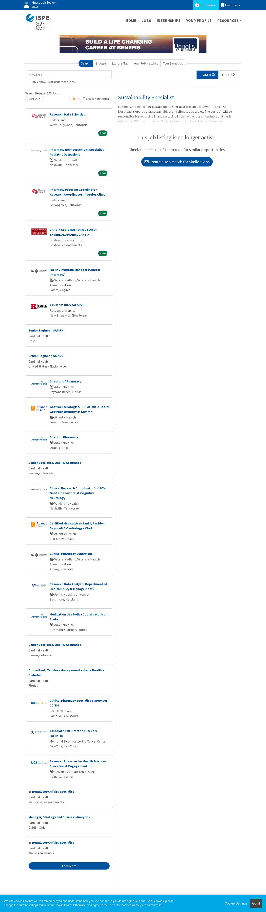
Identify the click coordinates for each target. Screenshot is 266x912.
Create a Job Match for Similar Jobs (177, 161)
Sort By (33, 99)
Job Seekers (206, 4)
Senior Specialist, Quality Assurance (54, 463)
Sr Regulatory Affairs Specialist (51, 791)
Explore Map (120, 63)
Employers (230, 4)
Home (131, 20)
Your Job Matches (146, 63)
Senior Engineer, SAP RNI (46, 330)
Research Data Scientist (67, 114)
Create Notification (96, 99)
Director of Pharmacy (65, 381)
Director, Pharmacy (64, 437)
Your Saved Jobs (174, 63)
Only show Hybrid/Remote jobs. (53, 82)
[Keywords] (69, 74)
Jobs (146, 20)
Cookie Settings (236, 903)
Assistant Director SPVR (67, 305)
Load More (69, 866)
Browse (101, 63)
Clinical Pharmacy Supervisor (71, 554)
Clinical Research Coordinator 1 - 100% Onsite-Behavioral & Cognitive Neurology (78, 493)
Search (85, 63)
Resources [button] (228, 20)
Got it (256, 903)
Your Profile (199, 20)
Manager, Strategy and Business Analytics (59, 817)
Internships (169, 20)
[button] (229, 74)
